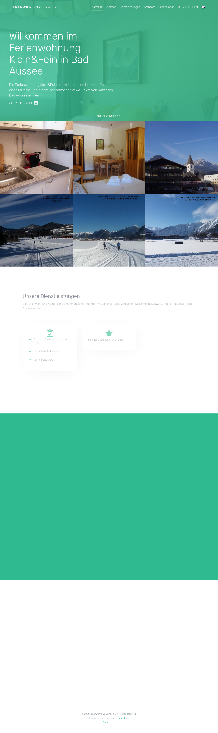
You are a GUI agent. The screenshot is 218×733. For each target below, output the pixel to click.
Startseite (97, 7)
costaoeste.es (122, 718)
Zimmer (111, 7)
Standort (149, 7)
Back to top (109, 722)
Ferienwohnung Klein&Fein (34, 7)
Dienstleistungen (129, 7)
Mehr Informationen (109, 115)
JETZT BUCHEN (188, 7)
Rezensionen (166, 7)
